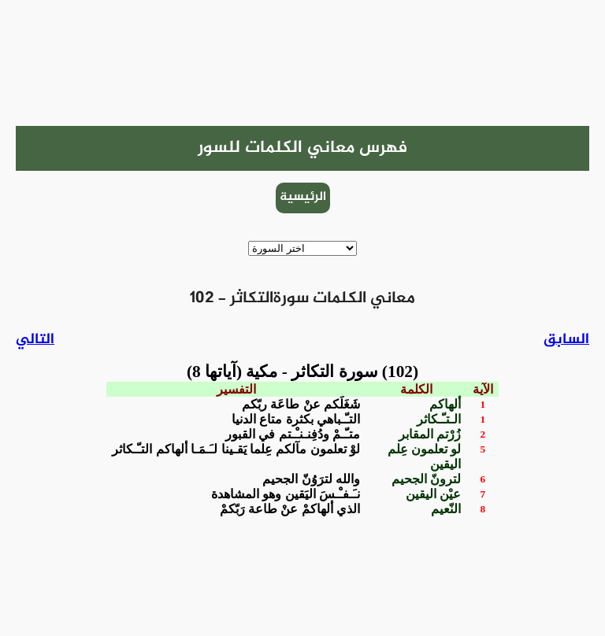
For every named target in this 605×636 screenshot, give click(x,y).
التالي (35, 339)
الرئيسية (303, 197)
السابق (566, 339)
